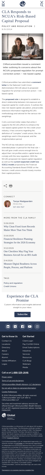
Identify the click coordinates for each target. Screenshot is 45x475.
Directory (6, 348)
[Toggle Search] (41, 4)
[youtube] (30, 326)
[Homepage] (22, 4)
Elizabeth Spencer (13, 438)
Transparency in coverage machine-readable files (18, 470)
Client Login (28, 341)
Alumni (5, 357)
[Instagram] (37, 326)
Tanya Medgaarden (23, 201)
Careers (5, 354)
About (4, 351)
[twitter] (15, 326)
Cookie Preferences (9, 392)
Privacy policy (7, 377)
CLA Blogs (27, 361)
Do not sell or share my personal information (19, 388)
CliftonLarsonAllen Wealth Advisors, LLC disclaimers (21, 384)
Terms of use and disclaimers (13, 381)
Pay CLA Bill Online (31, 344)
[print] (10, 186)
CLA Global (18, 443)
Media (25, 367)
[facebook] (22, 326)
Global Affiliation (9, 361)
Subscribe (22, 314)
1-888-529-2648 (20, 373)
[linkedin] (8, 326)
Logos (4, 364)
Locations (6, 344)
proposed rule (12, 99)
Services (26, 354)
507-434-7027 (18, 207)
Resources (27, 357)
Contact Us (7, 341)
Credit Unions (10, 286)
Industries (27, 351)
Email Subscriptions (31, 348)
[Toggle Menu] (3, 4)
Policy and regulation (13, 283)
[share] (5, 186)
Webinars (27, 364)
